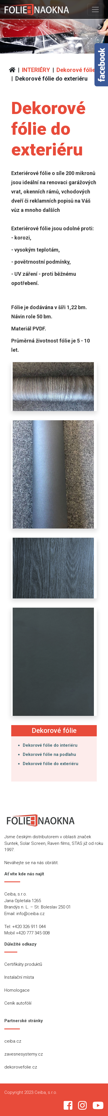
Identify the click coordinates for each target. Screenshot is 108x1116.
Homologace (17, 990)
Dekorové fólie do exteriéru (51, 78)
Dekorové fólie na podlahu (49, 754)
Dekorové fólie (75, 69)
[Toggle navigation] (95, 9)
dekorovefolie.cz (20, 1067)
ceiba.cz (12, 1041)
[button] (8, 27)
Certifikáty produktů (23, 964)
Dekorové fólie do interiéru (50, 745)
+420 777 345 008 (33, 933)
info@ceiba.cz (30, 913)
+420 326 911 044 (29, 926)
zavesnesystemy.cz (23, 1054)
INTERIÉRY (36, 69)
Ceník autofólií (17, 1003)
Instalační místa (19, 977)
